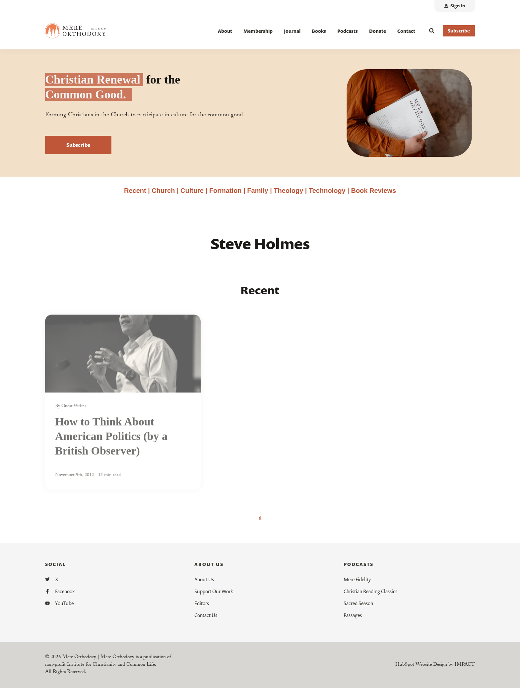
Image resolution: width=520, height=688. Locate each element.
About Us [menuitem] (204, 579)
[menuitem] (454, 6)
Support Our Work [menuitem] (213, 591)
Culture (192, 190)
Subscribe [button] (459, 31)
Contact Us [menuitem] (205, 615)
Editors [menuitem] (201, 603)
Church (163, 190)
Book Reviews (373, 190)
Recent (135, 190)
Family (257, 190)
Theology (288, 190)
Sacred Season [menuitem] (358, 603)
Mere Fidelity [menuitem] (357, 579)
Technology (327, 190)
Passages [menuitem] (353, 615)
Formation (226, 190)
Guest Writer (73, 410)
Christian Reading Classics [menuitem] (370, 591)
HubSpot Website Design (421, 665)
